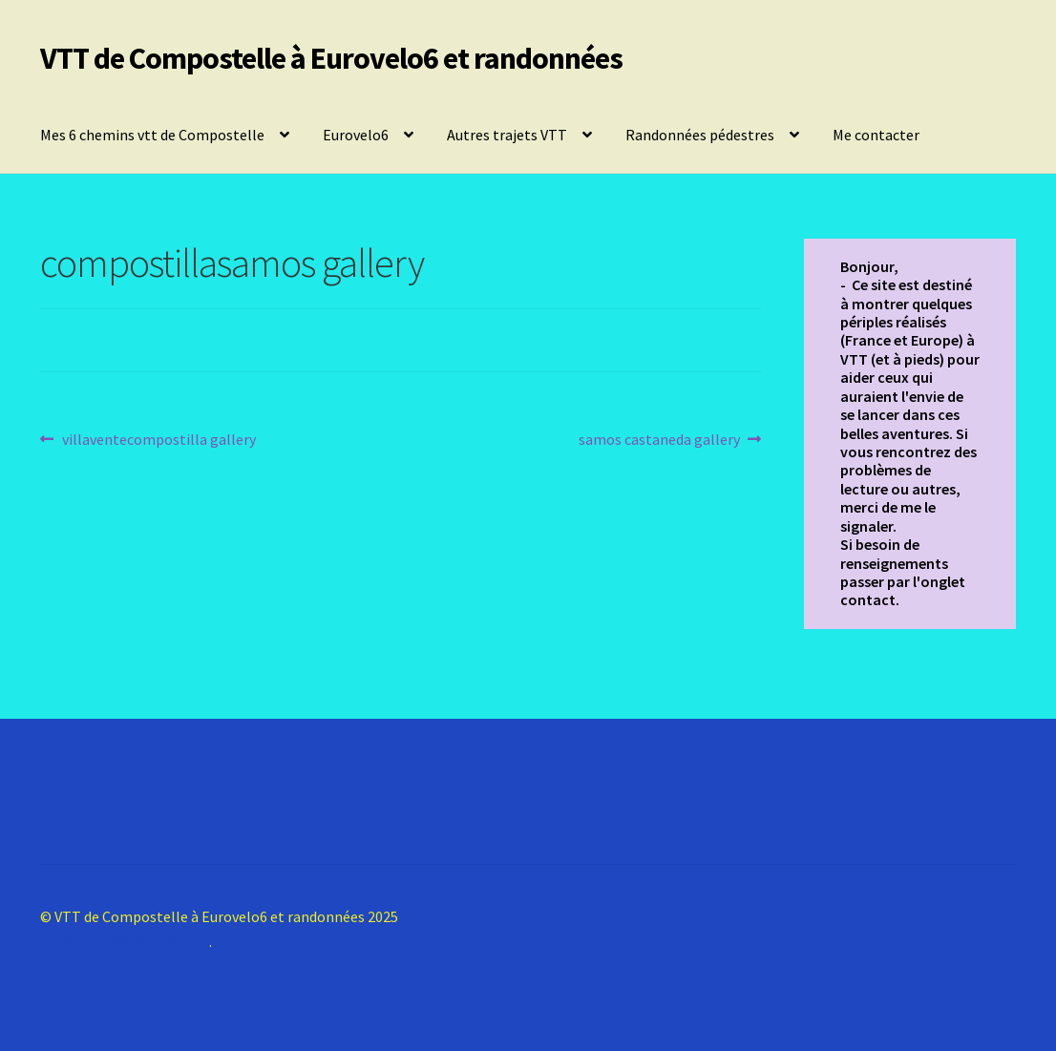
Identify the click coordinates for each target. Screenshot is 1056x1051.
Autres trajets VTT (507, 134)
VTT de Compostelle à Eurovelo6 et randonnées (331, 58)
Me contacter (876, 134)
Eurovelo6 (356, 134)
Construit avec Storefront (124, 941)
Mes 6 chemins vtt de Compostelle (152, 134)
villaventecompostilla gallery (158, 440)
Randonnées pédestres (699, 134)
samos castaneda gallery (659, 440)
